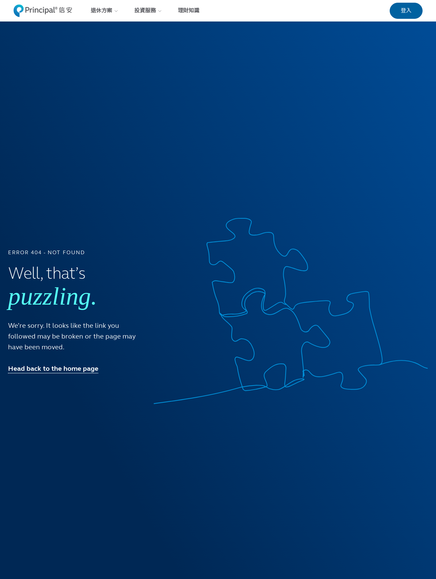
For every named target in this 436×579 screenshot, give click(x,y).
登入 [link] (406, 10)
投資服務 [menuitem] (148, 10)
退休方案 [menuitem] (105, 10)
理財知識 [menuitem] (188, 10)
